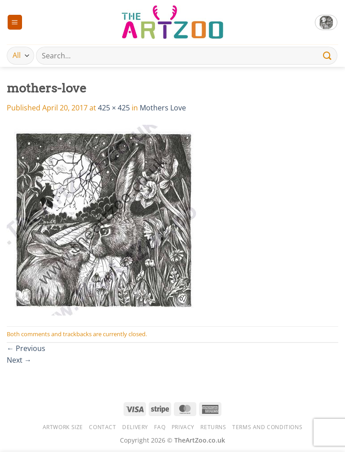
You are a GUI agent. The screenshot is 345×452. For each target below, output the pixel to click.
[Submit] (327, 55)
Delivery (135, 427)
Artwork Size (63, 427)
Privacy (183, 427)
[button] (15, 22)
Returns (213, 427)
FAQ (159, 427)
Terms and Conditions (267, 427)
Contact (102, 427)
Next (19, 360)
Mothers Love (163, 108)
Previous (26, 348)
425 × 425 (114, 108)
